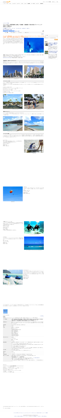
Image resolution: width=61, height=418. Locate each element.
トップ (4, 3)
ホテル (22, 3)
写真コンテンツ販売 (40, 416)
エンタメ (25, 3)
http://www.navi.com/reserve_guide (7, 57)
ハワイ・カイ (13, 28)
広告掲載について (36, 416)
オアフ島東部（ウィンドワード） (7, 28)
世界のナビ (15, 416)
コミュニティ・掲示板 (44, 412)
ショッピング (14, 3)
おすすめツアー (24, 28)
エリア (7, 3)
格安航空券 (41, 3)
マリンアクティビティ (19, 28)
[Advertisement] (30, 11)
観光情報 (29, 3)
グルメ (10, 3)
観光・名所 (39, 412)
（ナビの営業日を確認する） (36, 357)
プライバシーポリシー (25, 416)
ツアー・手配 (32, 3)
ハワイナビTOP (15, 412)
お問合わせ (45, 416)
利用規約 (21, 416)
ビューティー (18, 3)
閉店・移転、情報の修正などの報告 (7, 29)
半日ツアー (28, 28)
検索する (56, 39)
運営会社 (19, 416)
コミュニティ (37, 3)
